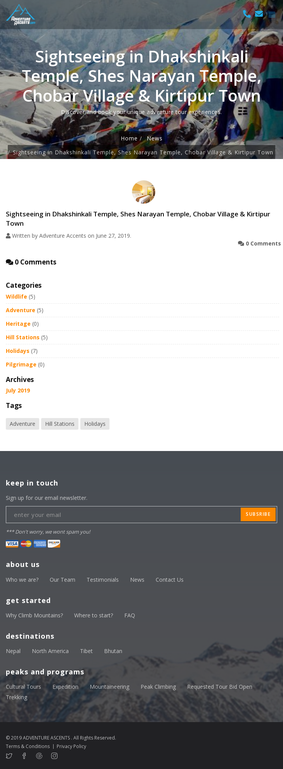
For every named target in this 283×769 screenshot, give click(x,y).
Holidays (18, 350)
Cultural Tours (23, 686)
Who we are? (22, 579)
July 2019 (18, 390)
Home (129, 138)
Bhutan (113, 651)
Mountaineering (109, 686)
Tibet (86, 651)
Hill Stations (23, 337)
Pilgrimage (21, 364)
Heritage (18, 323)
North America (50, 651)
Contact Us (170, 579)
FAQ (129, 615)
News (155, 138)
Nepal (13, 651)
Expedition (65, 686)
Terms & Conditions (28, 746)
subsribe (258, 514)
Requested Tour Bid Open (219, 686)
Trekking (16, 697)
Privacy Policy (71, 746)
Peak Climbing (158, 686)
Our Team (62, 579)
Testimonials (103, 579)
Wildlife (16, 296)
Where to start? (93, 615)
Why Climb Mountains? (34, 615)
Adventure (20, 310)
